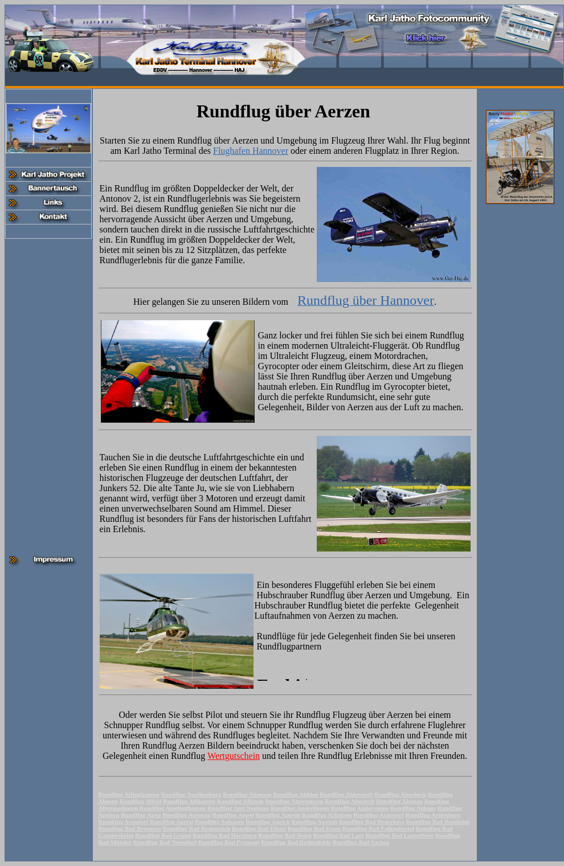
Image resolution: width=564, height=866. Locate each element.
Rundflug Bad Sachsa (361, 842)
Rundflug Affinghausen (129, 794)
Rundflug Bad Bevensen (130, 828)
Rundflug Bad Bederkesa (371, 821)
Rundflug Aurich (268, 821)
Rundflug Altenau (399, 801)
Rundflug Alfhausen (189, 801)
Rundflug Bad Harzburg (225, 835)
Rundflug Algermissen (294, 801)
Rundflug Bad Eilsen (259, 828)
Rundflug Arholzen (327, 814)
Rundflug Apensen (186, 814)
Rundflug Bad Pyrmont (229, 842)
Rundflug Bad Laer (338, 835)
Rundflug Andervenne (360, 807)
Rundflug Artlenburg (432, 814)
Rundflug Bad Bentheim (437, 821)
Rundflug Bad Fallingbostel (378, 828)
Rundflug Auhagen (219, 821)
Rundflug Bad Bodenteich (196, 828)
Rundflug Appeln (277, 814)
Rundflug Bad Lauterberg (399, 835)
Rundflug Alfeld (141, 801)
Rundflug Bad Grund (163, 835)
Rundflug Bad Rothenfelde (296, 842)
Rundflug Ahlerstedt (346, 794)
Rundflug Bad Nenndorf (165, 842)
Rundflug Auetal (171, 821)
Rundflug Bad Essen (314, 828)
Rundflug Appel (233, 814)
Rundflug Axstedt (315, 821)
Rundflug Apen (141, 814)
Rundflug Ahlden (295, 794)
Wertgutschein (233, 756)
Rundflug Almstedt (349, 801)
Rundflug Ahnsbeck (400, 794)
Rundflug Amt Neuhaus (238, 807)
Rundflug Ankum (413, 807)
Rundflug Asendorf (124, 821)
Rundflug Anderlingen (300, 807)
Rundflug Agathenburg (191, 794)
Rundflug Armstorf (378, 814)
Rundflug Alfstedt (240, 801)
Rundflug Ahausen (247, 794)
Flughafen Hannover (250, 151)
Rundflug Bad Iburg (285, 835)
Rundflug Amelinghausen (173, 807)
